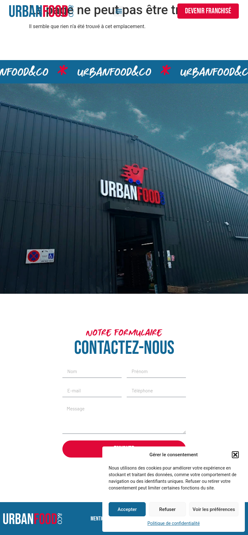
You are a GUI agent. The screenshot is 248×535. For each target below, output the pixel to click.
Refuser (167, 509)
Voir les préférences (214, 509)
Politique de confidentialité (173, 523)
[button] (235, 455)
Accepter (127, 509)
